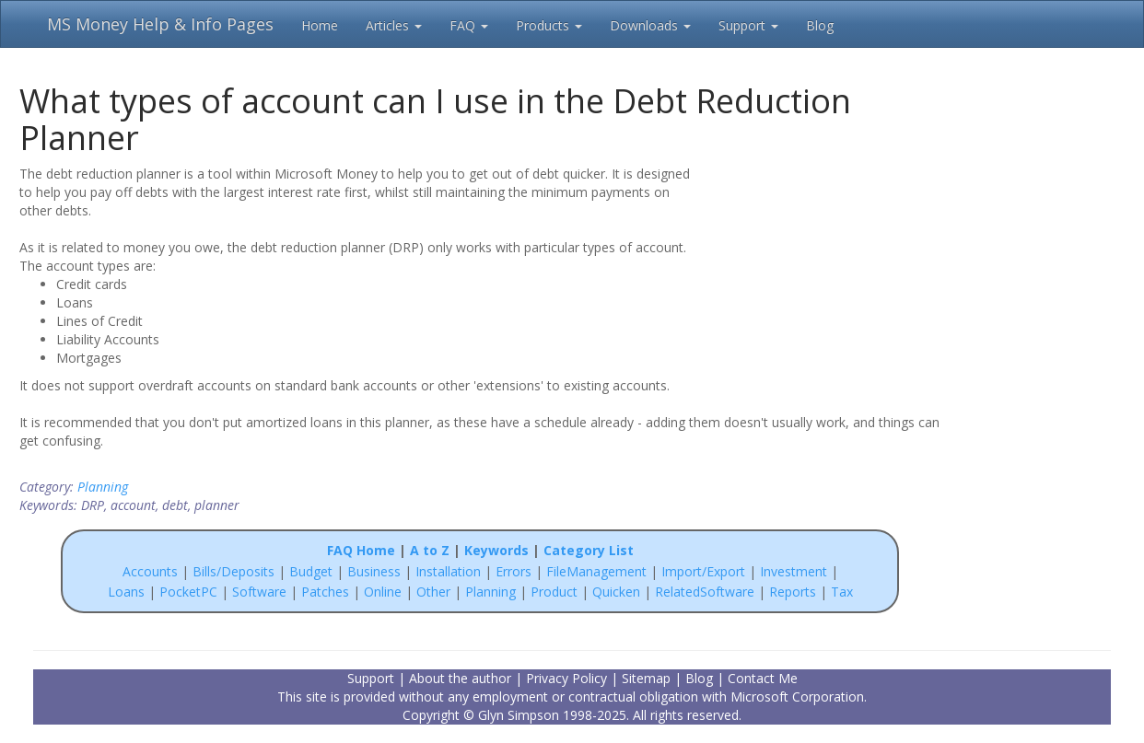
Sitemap (646, 678)
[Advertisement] (822, 283)
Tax (842, 591)
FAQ (468, 25)
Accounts (150, 571)
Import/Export (703, 571)
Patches (325, 591)
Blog (820, 25)
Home (319, 25)
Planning (102, 486)
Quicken (616, 591)
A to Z (429, 550)
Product (554, 591)
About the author (460, 678)
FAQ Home (361, 550)
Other (433, 591)
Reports (792, 591)
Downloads (650, 25)
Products (549, 25)
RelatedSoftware (704, 591)
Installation (449, 571)
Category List (588, 550)
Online (383, 591)
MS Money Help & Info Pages (160, 24)
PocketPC (188, 591)
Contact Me (763, 678)
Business (375, 571)
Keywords (496, 550)
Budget (311, 571)
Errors (515, 571)
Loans (126, 591)
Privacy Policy (566, 678)
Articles (394, 25)
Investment (793, 571)
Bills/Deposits (233, 571)
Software (259, 591)
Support (748, 25)
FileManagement (596, 571)
